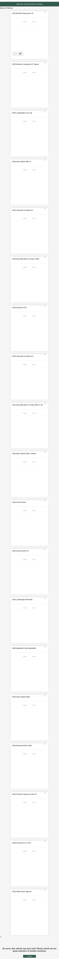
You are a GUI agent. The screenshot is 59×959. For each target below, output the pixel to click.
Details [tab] (25, 21)
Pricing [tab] (34, 21)
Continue (29, 956)
